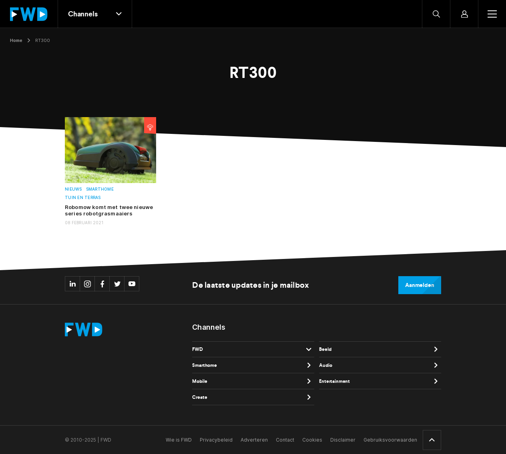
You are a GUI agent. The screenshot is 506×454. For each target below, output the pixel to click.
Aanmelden (419, 285)
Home (16, 40)
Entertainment (334, 381)
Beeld (325, 349)
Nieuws (73, 189)
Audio (325, 365)
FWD (197, 349)
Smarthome (100, 189)
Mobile (199, 381)
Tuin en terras (83, 197)
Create (199, 397)
